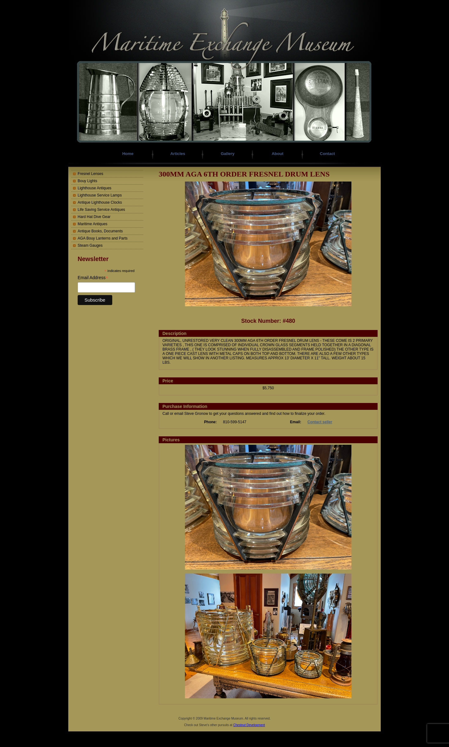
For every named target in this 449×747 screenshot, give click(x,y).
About (277, 153)
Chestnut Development (249, 725)
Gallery (227, 153)
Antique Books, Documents (100, 231)
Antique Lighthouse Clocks (100, 202)
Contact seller (319, 422)
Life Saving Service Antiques (101, 209)
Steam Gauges (90, 245)
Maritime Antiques (92, 224)
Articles (177, 153)
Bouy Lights (87, 181)
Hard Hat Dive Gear (94, 217)
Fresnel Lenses (90, 174)
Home (127, 153)
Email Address (93, 278)
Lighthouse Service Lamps (100, 195)
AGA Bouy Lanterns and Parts (103, 238)
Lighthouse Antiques (94, 188)
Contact (327, 153)
